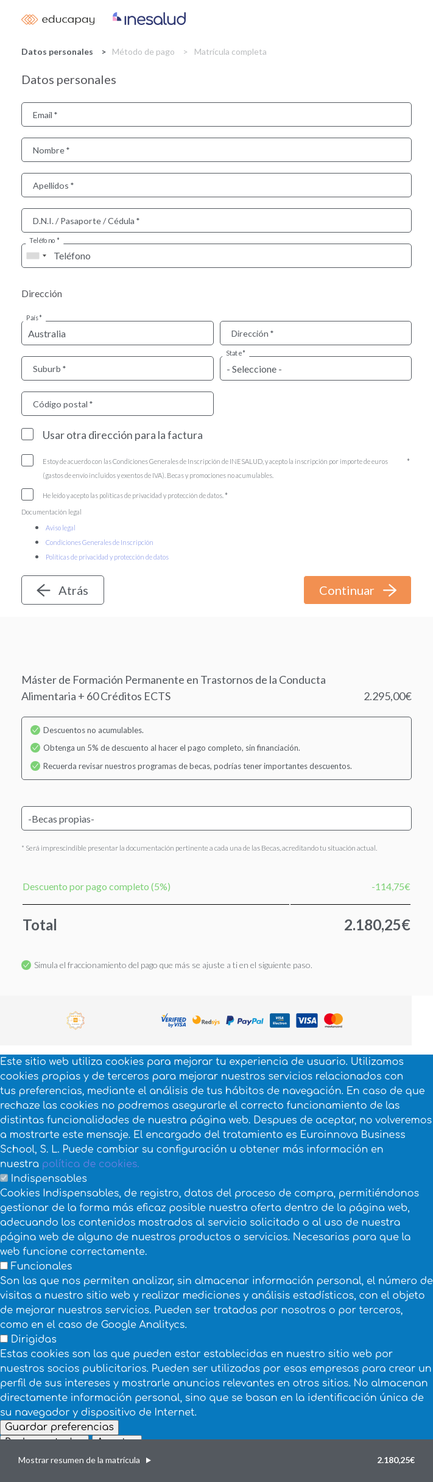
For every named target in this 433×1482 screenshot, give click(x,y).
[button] (216, 1460)
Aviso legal (61, 528)
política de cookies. (90, 1164)
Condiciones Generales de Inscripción (99, 542)
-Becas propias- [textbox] (61, 818)
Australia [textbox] (47, 333)
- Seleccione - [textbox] (254, 368)
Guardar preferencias (59, 1427)
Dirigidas (34, 1339)
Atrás (73, 590)
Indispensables (49, 1178)
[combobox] (36, 255)
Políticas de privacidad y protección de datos (107, 557)
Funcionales (41, 1266)
